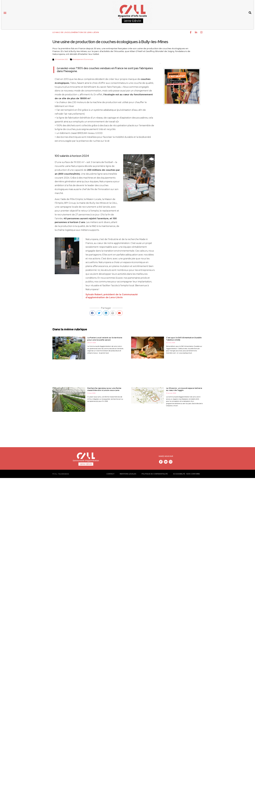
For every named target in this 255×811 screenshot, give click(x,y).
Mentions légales (128, 473)
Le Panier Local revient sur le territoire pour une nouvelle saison (104, 338)
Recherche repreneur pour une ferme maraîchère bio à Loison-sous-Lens (104, 388)
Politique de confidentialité (155, 473)
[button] (5, 12)
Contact (110, 473)
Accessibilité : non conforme (186, 473)
